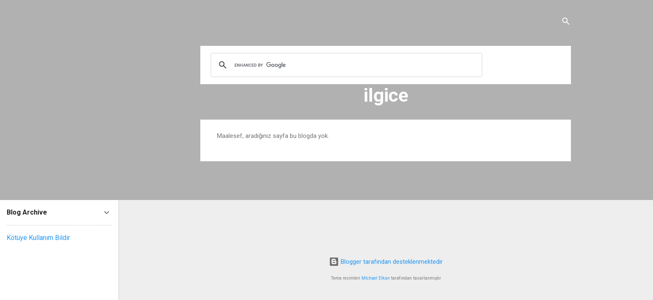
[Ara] (566, 22)
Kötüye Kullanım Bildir (38, 238)
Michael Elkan (375, 278)
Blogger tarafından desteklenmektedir (386, 261)
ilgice (386, 95)
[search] (345, 65)
